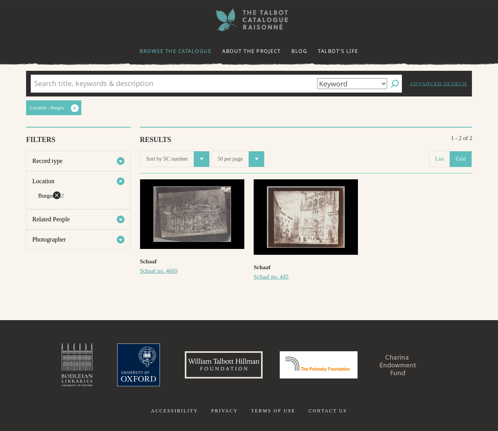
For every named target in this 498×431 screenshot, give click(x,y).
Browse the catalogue (175, 50)
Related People (51, 219)
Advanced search (438, 83)
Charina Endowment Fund (398, 364)
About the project (251, 50)
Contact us (328, 410)
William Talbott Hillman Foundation (224, 364)
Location (43, 181)
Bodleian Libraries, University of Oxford (77, 364)
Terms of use (273, 410)
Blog (299, 50)
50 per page (240, 159)
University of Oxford (138, 364)
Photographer (49, 239)
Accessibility (174, 410)
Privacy (224, 410)
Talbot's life (338, 50)
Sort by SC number (178, 159)
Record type (47, 161)
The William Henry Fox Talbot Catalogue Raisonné (249, 20)
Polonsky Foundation (319, 364)
